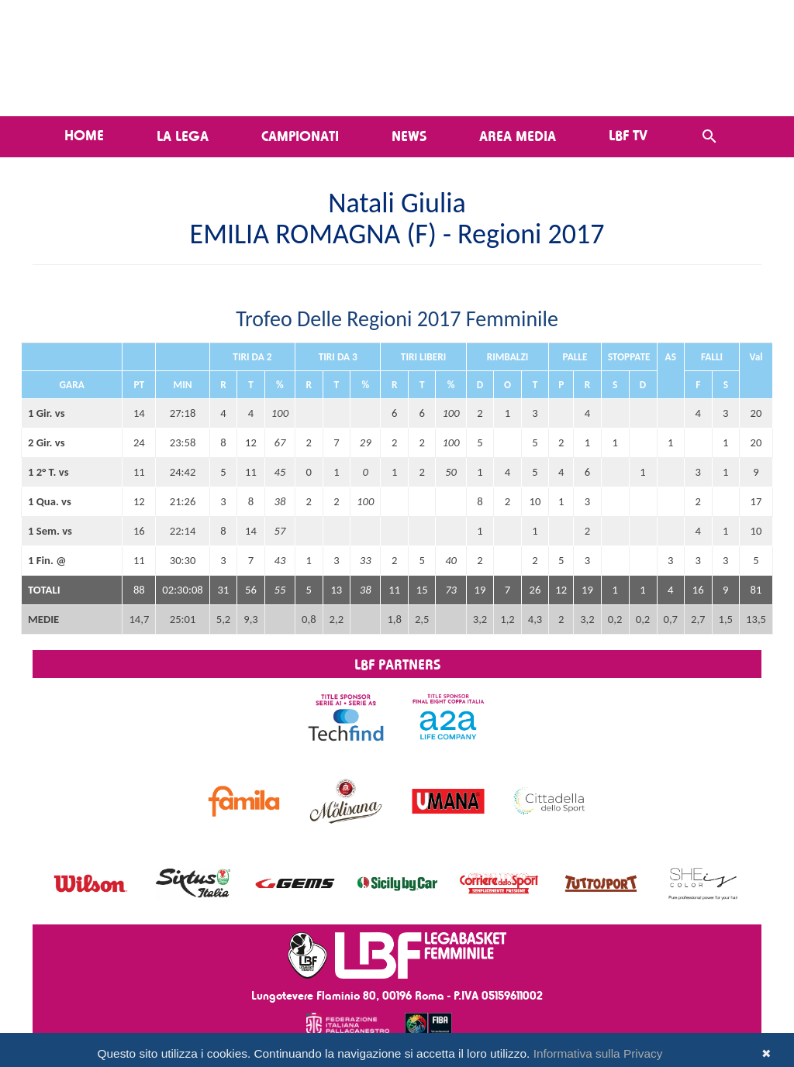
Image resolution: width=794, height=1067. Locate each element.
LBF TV (628, 135)
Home (84, 135)
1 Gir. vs (46, 413)
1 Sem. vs (50, 531)
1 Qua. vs (49, 501)
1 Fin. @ (47, 560)
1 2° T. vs (48, 472)
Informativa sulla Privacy (598, 1053)
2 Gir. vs (46, 442)
